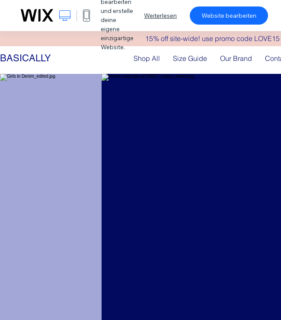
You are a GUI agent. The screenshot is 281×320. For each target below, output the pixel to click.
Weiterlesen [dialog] (160, 15)
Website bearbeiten (228, 15)
